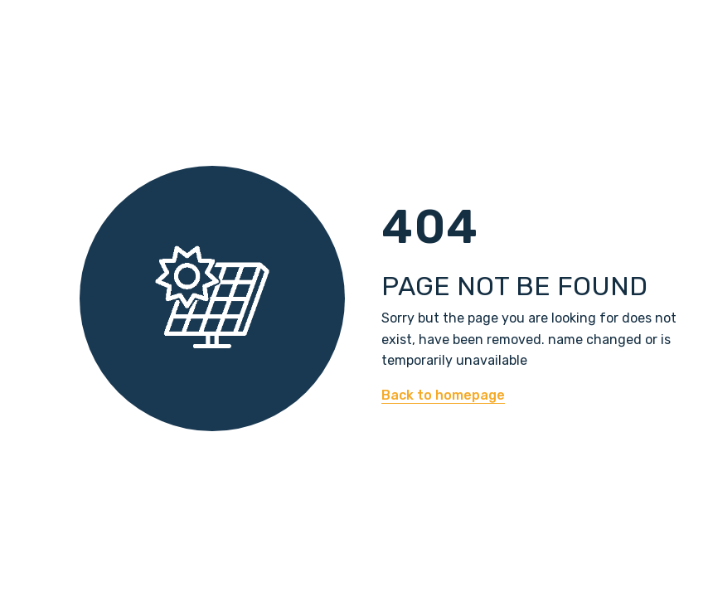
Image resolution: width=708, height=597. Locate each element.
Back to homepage (443, 395)
